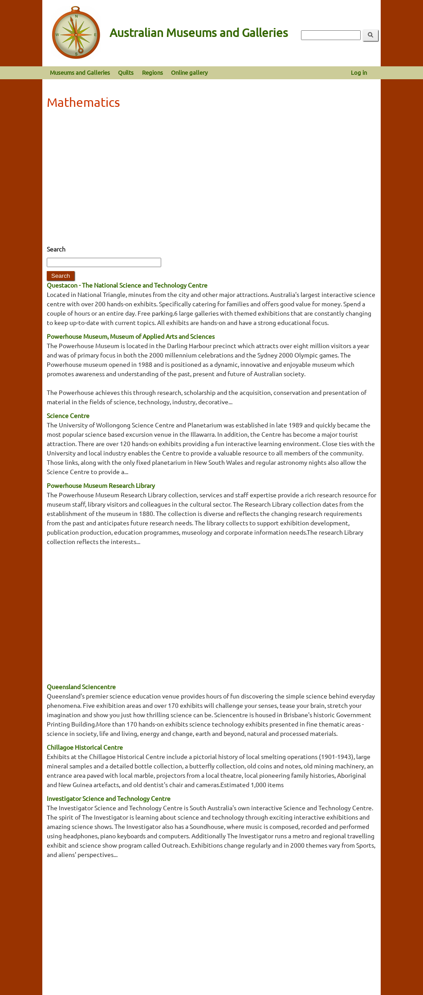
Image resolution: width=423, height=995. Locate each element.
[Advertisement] (211, 180)
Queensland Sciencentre (81, 686)
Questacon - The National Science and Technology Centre (127, 285)
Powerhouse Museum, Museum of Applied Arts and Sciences (131, 336)
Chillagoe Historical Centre (85, 747)
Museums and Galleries (80, 72)
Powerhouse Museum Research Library (101, 485)
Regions (152, 72)
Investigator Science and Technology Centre (109, 798)
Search (56, 249)
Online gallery (189, 72)
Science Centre (68, 415)
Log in (359, 72)
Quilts (126, 72)
